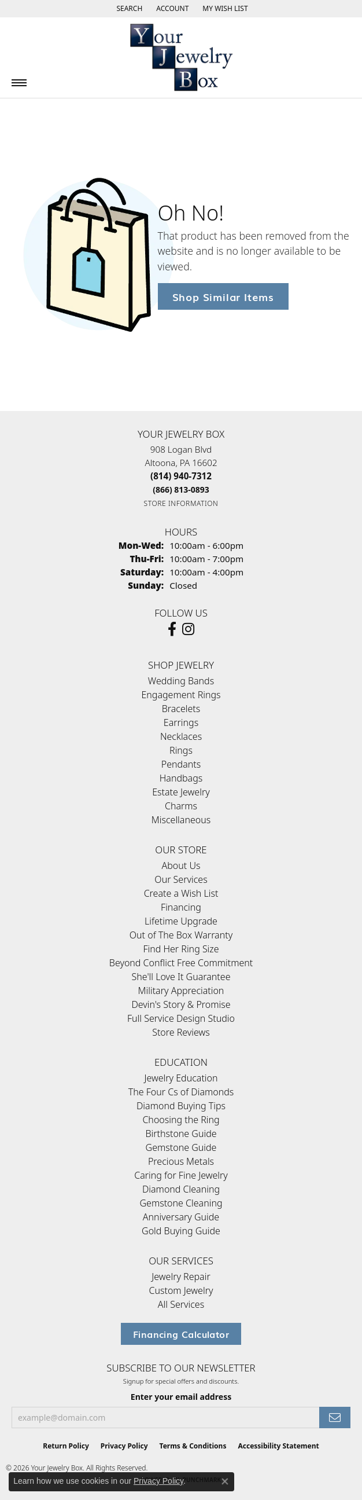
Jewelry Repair (181, 1276)
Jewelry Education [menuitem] (180, 1078)
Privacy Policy (124, 1446)
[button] (128, 8)
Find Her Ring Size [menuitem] (181, 948)
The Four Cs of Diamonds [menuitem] (181, 1091)
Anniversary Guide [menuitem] (181, 1217)
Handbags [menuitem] (181, 778)
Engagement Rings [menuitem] (180, 694)
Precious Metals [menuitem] (181, 1161)
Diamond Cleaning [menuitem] (181, 1189)
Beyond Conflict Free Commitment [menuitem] (181, 962)
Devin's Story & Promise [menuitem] (180, 1004)
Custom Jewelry (181, 1290)
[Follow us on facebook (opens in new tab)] (172, 629)
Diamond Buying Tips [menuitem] (181, 1105)
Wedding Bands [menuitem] (181, 680)
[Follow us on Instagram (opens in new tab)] (188, 629)
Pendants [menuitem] (181, 764)
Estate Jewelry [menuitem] (180, 792)
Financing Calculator (181, 1334)
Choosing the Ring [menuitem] (180, 1119)
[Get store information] (181, 503)
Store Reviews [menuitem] (181, 1032)
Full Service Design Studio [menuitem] (181, 1018)
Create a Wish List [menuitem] (181, 893)
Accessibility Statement (278, 1446)
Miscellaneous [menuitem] (181, 819)
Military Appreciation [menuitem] (181, 990)
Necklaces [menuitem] (181, 736)
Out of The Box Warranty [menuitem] (181, 935)
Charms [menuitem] (181, 805)
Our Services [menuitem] (180, 879)
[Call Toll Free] (181, 489)
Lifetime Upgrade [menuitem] (181, 921)
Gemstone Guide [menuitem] (181, 1147)
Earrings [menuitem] (181, 722)
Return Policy (66, 1446)
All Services (181, 1304)
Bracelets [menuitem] (181, 708)
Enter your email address (181, 1396)
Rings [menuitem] (181, 750)
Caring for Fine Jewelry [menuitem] (181, 1175)
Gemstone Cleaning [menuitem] (180, 1203)
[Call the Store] (181, 476)
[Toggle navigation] (19, 83)
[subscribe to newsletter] (334, 1417)
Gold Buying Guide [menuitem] (181, 1230)
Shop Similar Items (223, 296)
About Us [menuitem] (181, 865)
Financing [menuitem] (181, 907)
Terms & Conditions (193, 1446)
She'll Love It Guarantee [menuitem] (181, 976)
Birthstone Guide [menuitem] (180, 1133)
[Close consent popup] (224, 1481)
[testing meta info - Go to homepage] (181, 57)
